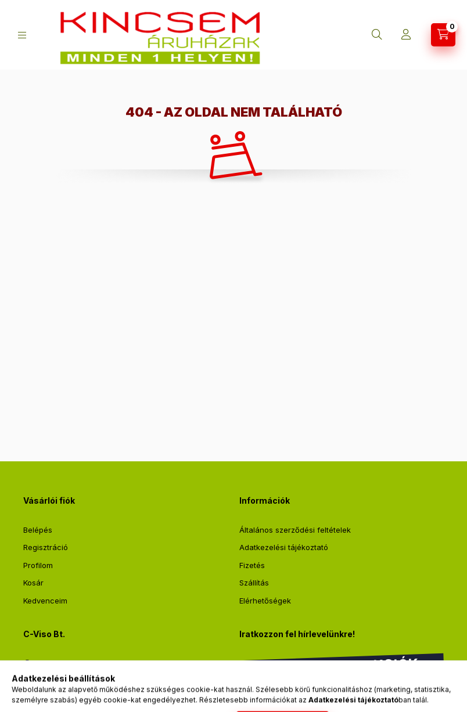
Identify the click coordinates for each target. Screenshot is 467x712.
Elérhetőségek (265, 600)
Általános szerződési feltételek (295, 529)
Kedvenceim (45, 600)
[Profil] (406, 34)
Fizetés (252, 565)
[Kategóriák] (22, 35)
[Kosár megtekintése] (443, 34)
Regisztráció (45, 547)
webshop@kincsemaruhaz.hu (91, 685)
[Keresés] (377, 34)
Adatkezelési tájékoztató (283, 547)
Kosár (33, 582)
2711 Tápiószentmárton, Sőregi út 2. (101, 663)
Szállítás (254, 582)
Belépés (37, 529)
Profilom (38, 565)
